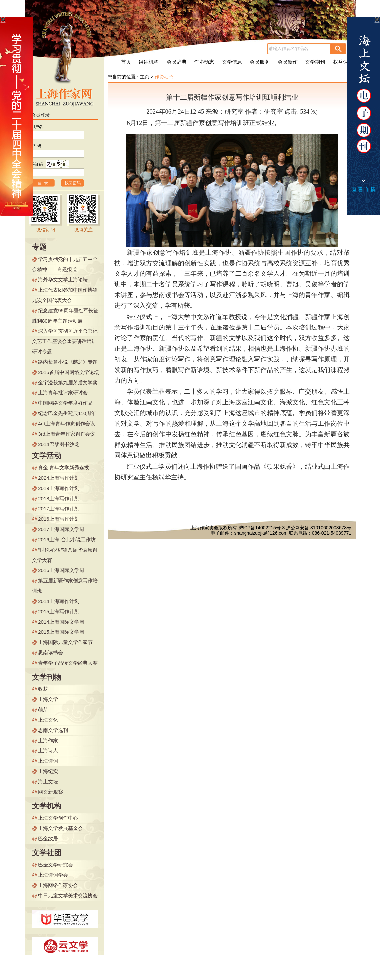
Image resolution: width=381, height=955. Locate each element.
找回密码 (73, 183)
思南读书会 (50, 652)
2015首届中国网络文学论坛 (68, 372)
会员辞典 (177, 62)
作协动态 (204, 62)
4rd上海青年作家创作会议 (66, 423)
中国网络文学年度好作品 (65, 403)
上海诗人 (48, 750)
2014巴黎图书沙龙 (58, 444)
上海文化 (48, 720)
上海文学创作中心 (58, 818)
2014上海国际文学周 (61, 622)
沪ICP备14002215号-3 (261, 527)
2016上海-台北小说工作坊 (66, 539)
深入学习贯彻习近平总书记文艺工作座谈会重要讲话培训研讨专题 (65, 341)
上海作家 (48, 740)
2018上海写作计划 (58, 498)
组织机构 (149, 62)
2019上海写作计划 (58, 488)
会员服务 (260, 62)
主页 (144, 76)
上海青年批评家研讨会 (63, 392)
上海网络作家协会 (58, 885)
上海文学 (48, 699)
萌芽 (43, 709)
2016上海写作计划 (58, 519)
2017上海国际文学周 (61, 529)
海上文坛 (48, 781)
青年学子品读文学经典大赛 (68, 663)
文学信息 (232, 62)
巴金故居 (48, 838)
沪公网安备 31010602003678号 (318, 527)
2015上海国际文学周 (61, 632)
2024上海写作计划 (58, 478)
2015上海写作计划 (58, 611)
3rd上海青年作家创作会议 (66, 434)
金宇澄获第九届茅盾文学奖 (68, 382)
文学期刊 (315, 62)
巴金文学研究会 (55, 864)
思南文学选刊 (53, 730)
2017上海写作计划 (58, 508)
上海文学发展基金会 (60, 828)
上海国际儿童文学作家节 (65, 642)
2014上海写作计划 (58, 601)
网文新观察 (50, 792)
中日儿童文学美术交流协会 (68, 895)
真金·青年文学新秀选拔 (63, 467)
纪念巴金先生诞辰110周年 (67, 413)
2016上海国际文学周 (61, 570)
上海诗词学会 (53, 875)
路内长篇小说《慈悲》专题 (68, 362)
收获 (43, 689)
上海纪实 (48, 771)
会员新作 (288, 62)
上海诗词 (48, 761)
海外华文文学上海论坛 (63, 279)
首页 (126, 62)
